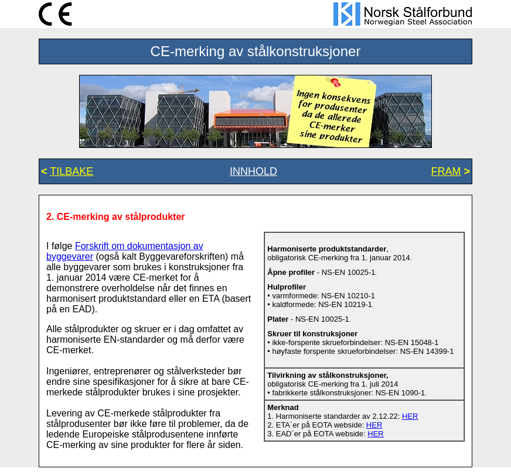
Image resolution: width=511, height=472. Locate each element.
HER (410, 416)
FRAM (446, 171)
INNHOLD (253, 171)
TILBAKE (71, 171)
